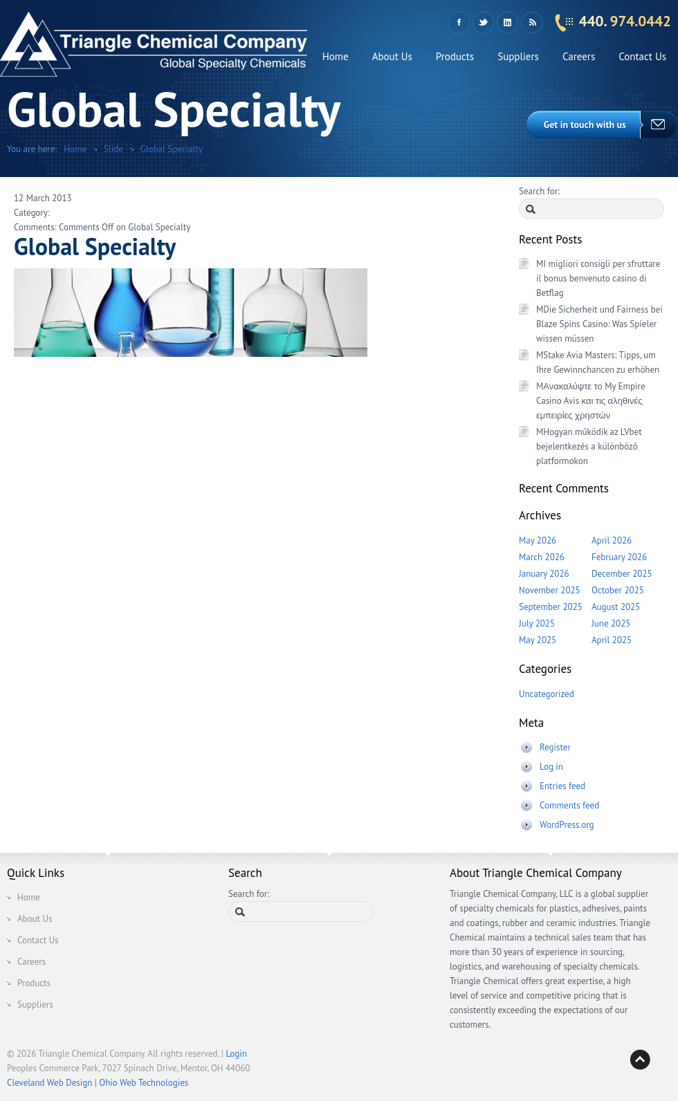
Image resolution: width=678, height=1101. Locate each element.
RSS (531, 23)
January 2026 (544, 574)
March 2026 (542, 557)
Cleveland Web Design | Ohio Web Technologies (97, 1083)
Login (236, 1054)
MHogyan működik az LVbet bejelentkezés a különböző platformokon (589, 446)
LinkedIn (507, 23)
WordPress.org (567, 825)
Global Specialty (171, 149)
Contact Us (642, 56)
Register (555, 747)
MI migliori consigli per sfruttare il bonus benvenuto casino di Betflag (598, 278)
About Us (392, 56)
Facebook (459, 23)
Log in (551, 766)
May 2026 (537, 540)
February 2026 (619, 557)
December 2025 (622, 574)
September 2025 (551, 607)
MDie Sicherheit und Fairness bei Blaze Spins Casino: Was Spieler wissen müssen (599, 324)
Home (335, 56)
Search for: (539, 191)
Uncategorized (546, 694)
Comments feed (569, 805)
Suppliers (518, 56)
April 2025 (612, 640)
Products (455, 56)
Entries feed (562, 786)
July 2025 (537, 623)
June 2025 (611, 623)
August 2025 (616, 607)
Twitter (483, 23)
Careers (578, 56)
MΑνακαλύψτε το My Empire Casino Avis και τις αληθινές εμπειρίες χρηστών (590, 400)
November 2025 (549, 590)
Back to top (640, 1059)
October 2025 (618, 590)
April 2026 (612, 540)
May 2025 (537, 640)
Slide (113, 149)
